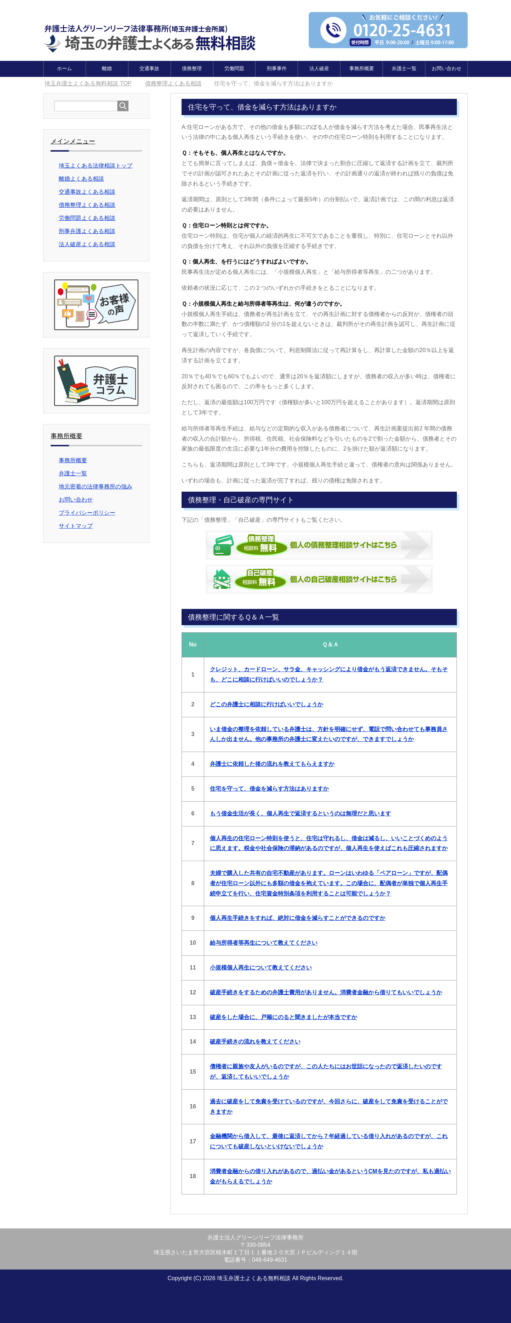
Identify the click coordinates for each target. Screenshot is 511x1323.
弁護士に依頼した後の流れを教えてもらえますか (272, 764)
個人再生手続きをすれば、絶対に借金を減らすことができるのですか (297, 918)
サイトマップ (76, 525)
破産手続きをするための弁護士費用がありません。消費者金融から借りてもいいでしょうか (326, 992)
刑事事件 (277, 68)
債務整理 (192, 68)
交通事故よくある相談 (87, 191)
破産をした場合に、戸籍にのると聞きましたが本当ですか (283, 1017)
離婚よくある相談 (81, 178)
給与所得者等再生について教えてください (263, 942)
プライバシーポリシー (87, 512)
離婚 (107, 68)
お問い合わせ (446, 68)
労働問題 (234, 68)
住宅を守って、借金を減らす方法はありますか (269, 788)
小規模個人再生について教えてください (261, 967)
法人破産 (319, 68)
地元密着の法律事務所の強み (95, 486)
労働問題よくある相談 (87, 218)
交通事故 (149, 68)
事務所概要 (361, 68)
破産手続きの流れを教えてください (255, 1041)
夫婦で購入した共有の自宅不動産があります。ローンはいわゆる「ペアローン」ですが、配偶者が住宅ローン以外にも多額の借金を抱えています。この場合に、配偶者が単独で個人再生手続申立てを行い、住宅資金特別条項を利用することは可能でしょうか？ (329, 883)
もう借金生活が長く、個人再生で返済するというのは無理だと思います (300, 813)
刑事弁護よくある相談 (87, 231)
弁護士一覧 (404, 68)
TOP (88, 83)
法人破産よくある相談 (87, 244)
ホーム (64, 68)
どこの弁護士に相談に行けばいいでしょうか (266, 704)
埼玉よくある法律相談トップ (95, 165)
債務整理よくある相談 (87, 205)
